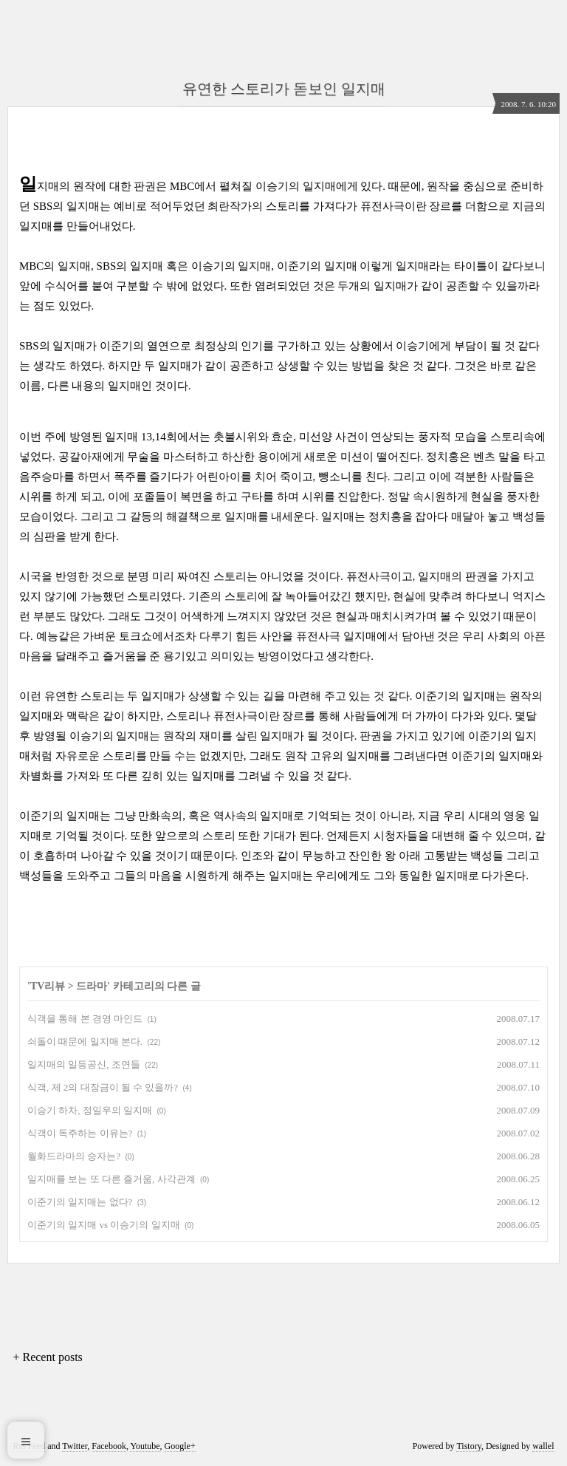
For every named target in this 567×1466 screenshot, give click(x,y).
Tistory (468, 1446)
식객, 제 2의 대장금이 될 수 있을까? (102, 1087)
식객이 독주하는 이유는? (79, 1133)
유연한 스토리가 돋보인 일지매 (283, 89)
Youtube (144, 1446)
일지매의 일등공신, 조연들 (83, 1064)
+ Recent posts (47, 1357)
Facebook (109, 1446)
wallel (543, 1446)
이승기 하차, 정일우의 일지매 (89, 1110)
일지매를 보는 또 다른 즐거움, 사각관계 (111, 1178)
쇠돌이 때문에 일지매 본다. (84, 1041)
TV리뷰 (47, 986)
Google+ (180, 1446)
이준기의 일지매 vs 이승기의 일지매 (103, 1224)
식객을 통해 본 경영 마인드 (84, 1018)
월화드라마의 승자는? (73, 1156)
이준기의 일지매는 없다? (79, 1201)
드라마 (91, 986)
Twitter (74, 1446)
